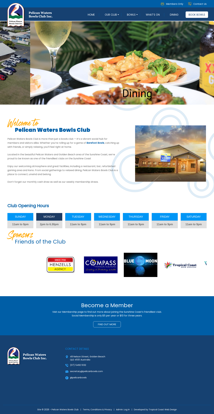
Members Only (174, 4)
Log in (127, 409)
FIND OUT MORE (107, 324)
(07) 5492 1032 (78, 365)
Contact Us (200, 4)
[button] (4, 63)
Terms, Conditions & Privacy (97, 409)
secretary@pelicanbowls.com (86, 371)
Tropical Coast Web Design (163, 409)
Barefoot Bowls (95, 143)
